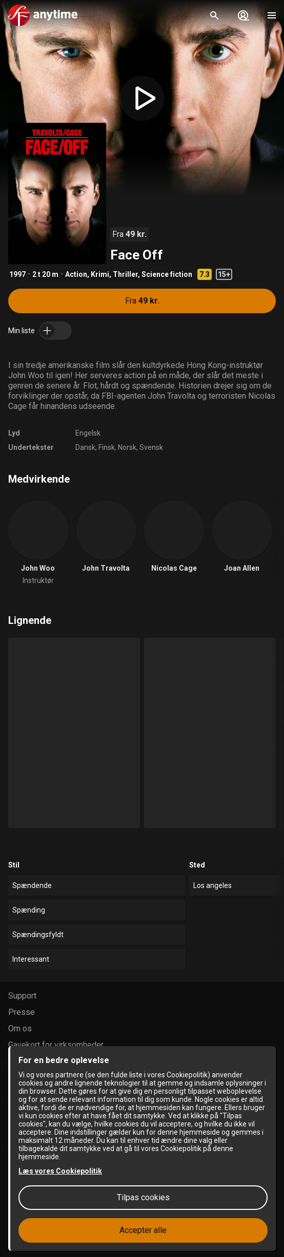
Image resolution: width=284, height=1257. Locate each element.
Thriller (125, 274)
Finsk (106, 447)
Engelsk (87, 433)
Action (76, 274)
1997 (17, 274)
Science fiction (166, 274)
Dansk (85, 447)
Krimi (100, 274)
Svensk (151, 447)
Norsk (127, 447)
